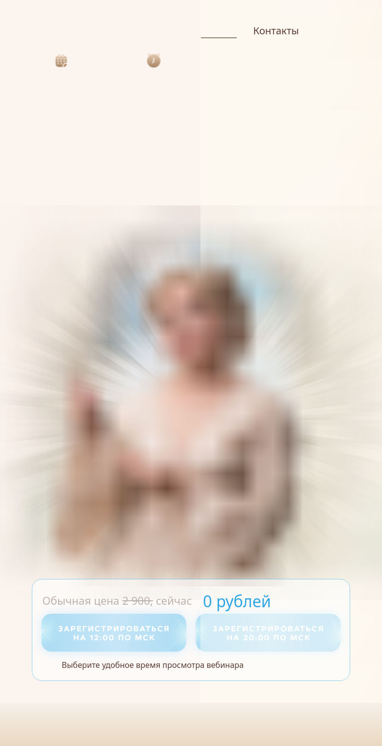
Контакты (276, 30)
